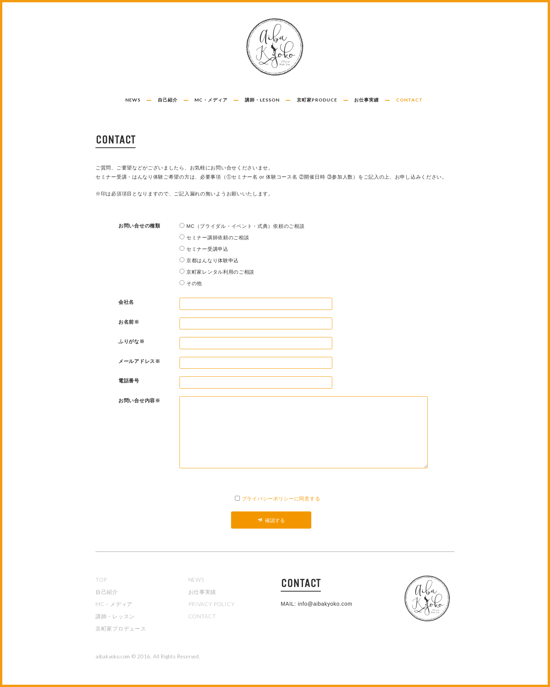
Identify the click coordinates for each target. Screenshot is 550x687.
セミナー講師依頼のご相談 (217, 237)
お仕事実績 (366, 100)
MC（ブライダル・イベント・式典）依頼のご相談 (245, 226)
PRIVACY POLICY (211, 604)
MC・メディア (211, 100)
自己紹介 (168, 100)
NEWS (133, 100)
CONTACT (409, 100)
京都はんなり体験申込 (212, 260)
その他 (194, 283)
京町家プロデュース (120, 628)
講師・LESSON (262, 100)
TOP (101, 579)
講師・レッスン (115, 616)
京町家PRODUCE (317, 100)
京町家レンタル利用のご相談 (220, 272)
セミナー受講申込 (207, 249)
